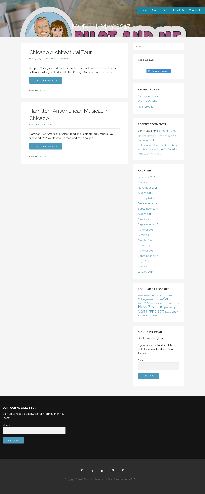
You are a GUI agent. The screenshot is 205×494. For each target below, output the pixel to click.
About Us (178, 10)
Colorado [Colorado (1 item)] (151, 299)
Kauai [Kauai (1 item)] (152, 303)
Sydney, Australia (148, 96)
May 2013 (143, 266)
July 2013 (143, 261)
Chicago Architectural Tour (60, 52)
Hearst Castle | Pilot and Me (155, 136)
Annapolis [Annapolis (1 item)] (147, 295)
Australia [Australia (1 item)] (155, 295)
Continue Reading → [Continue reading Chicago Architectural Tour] (45, 80)
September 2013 (148, 255)
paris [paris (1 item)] (166, 308)
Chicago (43, 91)
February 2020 (146, 177)
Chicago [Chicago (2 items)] (143, 299)
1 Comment (63, 58)
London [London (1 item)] (165, 303)
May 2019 (143, 182)
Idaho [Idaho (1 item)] (140, 303)
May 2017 (143, 219)
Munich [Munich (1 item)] (176, 303)
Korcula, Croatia (147, 101)
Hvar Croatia (145, 106)
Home (143, 10)
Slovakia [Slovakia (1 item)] (168, 312)
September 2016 (148, 224)
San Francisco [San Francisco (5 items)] (151, 311)
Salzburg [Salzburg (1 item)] (172, 308)
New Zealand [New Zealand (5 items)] (151, 306)
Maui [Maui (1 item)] (170, 303)
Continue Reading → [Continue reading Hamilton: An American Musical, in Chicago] (45, 146)
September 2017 (148, 208)
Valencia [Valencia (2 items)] (143, 315)
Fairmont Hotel (166, 130)
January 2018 (146, 198)
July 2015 (143, 234)
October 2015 (146, 229)
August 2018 (145, 192)
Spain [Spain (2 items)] (175, 311)
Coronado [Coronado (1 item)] (159, 299)
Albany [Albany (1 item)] (140, 295)
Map (154, 10)
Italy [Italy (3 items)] (146, 303)
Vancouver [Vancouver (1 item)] (153, 316)
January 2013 (145, 271)
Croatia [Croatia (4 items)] (169, 298)
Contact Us (195, 10)
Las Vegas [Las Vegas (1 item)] (158, 303)
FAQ (165, 10)
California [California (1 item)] (162, 295)
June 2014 (144, 245)
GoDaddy (135, 479)
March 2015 (145, 240)
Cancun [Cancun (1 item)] (169, 295)
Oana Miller (49, 58)
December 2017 (147, 203)
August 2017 (145, 213)
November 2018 (147, 187)
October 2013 (146, 250)
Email (142, 360)
